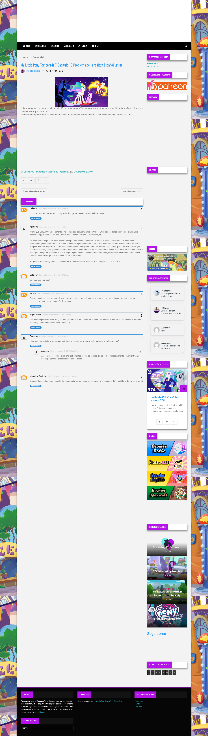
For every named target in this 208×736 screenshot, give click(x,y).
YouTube (138, 707)
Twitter (137, 704)
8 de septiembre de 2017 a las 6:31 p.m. (54, 336)
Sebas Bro (118, 701)
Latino (25, 57)
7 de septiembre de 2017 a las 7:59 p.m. (56, 315)
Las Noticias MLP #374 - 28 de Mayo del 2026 (165, 398)
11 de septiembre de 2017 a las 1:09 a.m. (65, 351)
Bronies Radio (153, 66)
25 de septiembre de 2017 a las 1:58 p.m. (62, 376)
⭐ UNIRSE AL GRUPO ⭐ (158, 268)
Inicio (27, 45)
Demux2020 (166, 291)
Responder (35, 218)
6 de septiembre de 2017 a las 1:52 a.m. (54, 227)
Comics (55, 45)
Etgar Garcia (35, 314)
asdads (33, 293)
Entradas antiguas (131, 191)
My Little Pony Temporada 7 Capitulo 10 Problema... (45, 172)
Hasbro (42, 712)
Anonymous (166, 328)
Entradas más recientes (34, 191)
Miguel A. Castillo (38, 376)
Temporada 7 (38, 57)
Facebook (139, 701)
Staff (95, 45)
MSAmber (165, 308)
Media (69, 45)
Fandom (83, 45)
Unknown (34, 208)
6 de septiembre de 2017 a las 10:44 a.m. (52, 293)
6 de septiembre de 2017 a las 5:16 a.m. (54, 275)
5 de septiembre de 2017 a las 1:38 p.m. (54, 208)
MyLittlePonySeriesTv (83, 172)
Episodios (40, 45)
